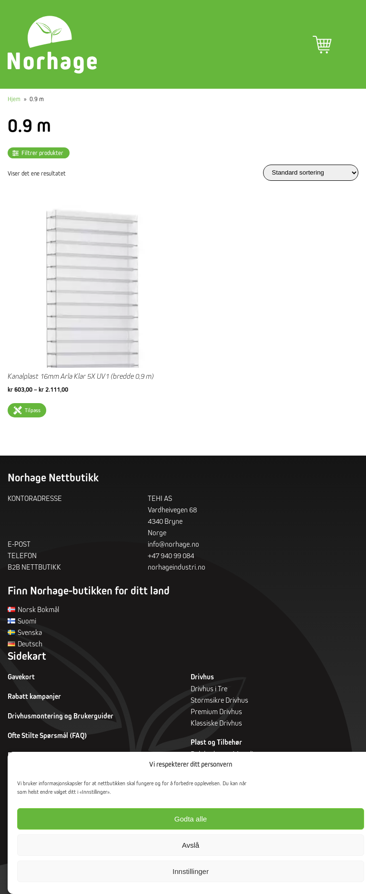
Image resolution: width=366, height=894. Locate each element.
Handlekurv (322, 44)
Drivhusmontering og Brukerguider (60, 715)
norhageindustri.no (176, 566)
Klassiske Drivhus (216, 722)
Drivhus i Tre (209, 688)
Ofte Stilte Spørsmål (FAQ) (47, 735)
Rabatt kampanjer (34, 696)
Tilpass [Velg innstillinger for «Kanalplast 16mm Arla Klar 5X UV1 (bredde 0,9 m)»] (33, 410)
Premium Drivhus (216, 711)
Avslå (190, 845)
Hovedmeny (348, 44)
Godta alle (190, 819)
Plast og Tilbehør (216, 742)
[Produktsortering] (310, 172)
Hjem (14, 98)
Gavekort (21, 676)
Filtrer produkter (42, 152)
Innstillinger (191, 871)
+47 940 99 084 (171, 555)
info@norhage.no (173, 544)
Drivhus (202, 676)
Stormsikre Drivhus (219, 700)
